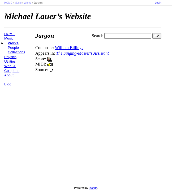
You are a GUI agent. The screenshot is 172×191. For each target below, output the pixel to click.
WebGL (10, 66)
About (9, 75)
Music (18, 2)
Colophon (11, 71)
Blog (7, 84)
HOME (8, 2)
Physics (10, 57)
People (13, 48)
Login (158, 2)
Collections (16, 52)
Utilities (10, 61)
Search (98, 35)
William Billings (69, 47)
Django (93, 187)
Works (27, 2)
